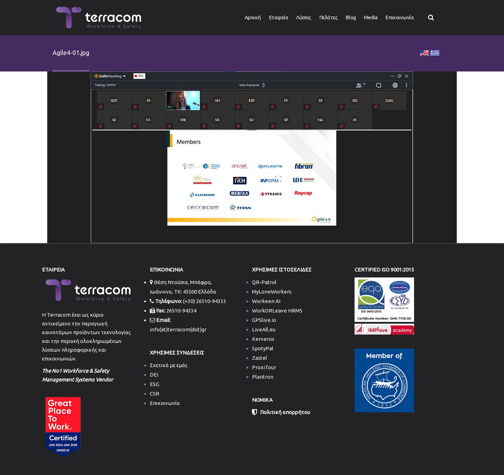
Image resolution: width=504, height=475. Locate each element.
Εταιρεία (278, 17)
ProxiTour (264, 367)
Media (371, 17)
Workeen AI (266, 301)
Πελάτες (328, 17)
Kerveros (263, 339)
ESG (154, 384)
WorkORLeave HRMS (277, 311)
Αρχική (253, 17)
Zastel (259, 358)
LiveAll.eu (263, 329)
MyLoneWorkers (272, 292)
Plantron (262, 377)
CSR (154, 394)
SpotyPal (262, 348)
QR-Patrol (264, 282)
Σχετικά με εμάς (169, 365)
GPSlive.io (264, 320)
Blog (350, 17)
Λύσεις (303, 17)
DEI (154, 375)
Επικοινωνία (399, 17)
